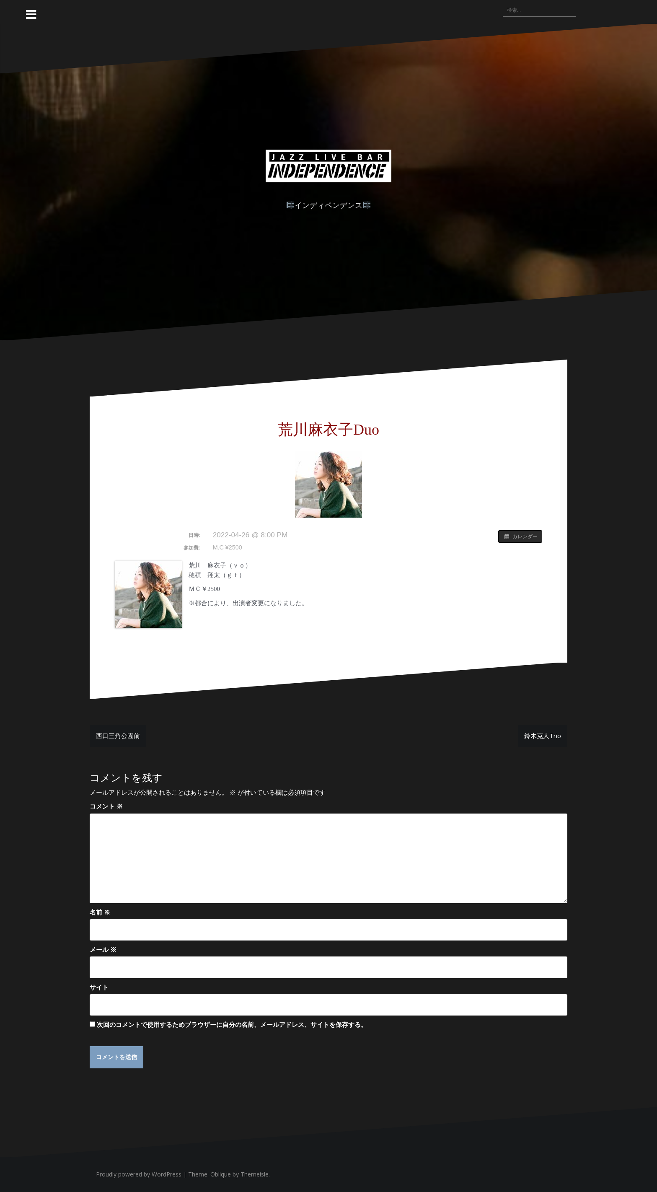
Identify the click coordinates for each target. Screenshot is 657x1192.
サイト (99, 987)
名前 (100, 912)
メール (103, 949)
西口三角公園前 (118, 735)
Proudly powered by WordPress (138, 1175)
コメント (106, 806)
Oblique (220, 1175)
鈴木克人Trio (542, 735)
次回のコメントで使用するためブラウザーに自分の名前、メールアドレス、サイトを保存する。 (232, 1024)
